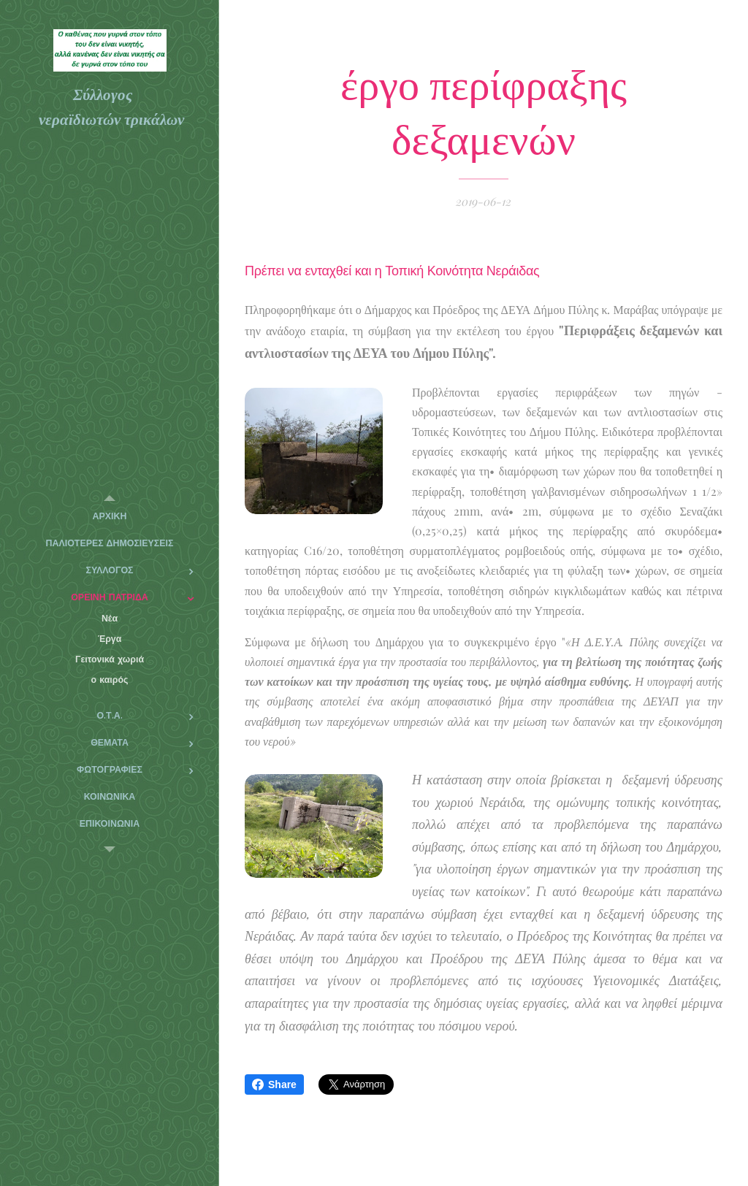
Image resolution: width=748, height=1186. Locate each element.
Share (274, 1084)
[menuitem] (109, 516)
